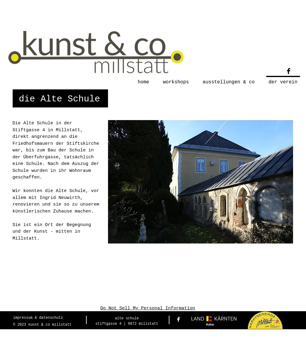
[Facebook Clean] (178, 319)
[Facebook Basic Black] (289, 71)
